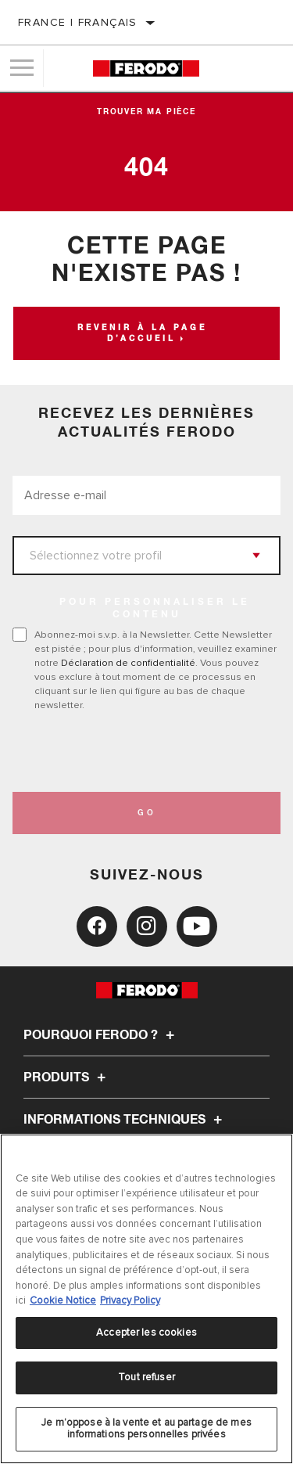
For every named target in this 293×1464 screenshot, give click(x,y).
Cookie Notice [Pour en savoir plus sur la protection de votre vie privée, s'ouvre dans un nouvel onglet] (63, 1300)
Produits (66, 1077)
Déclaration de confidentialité (128, 662)
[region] (146, 1299)
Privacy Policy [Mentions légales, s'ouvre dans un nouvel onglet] (130, 1300)
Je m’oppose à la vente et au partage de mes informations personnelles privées (146, 1428)
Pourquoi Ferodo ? (101, 1035)
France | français (78, 22)
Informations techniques (125, 1119)
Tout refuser (146, 1377)
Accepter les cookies (146, 1332)
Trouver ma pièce (146, 112)
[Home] (146, 68)
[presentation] (143, 751)
